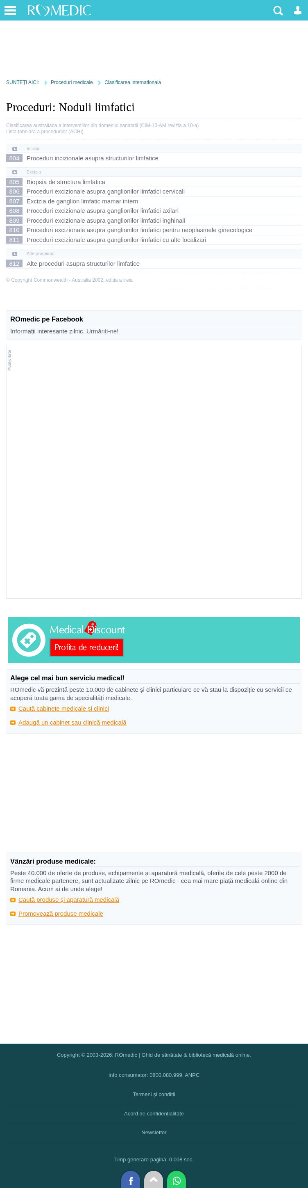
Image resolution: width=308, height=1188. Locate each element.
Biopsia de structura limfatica (66, 181)
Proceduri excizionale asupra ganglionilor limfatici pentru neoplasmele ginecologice (139, 229)
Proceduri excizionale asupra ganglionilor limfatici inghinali (106, 220)
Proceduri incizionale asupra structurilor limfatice (93, 158)
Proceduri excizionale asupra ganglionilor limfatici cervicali (106, 191)
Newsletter (153, 1132)
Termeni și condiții (154, 1094)
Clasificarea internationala (132, 82)
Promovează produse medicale (60, 913)
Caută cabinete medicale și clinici (63, 708)
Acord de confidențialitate (154, 1113)
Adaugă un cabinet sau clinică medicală (72, 722)
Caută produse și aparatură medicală (68, 899)
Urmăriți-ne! (102, 331)
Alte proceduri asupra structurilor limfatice (83, 263)
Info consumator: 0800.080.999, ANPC (154, 1075)
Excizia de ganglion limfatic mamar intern (82, 201)
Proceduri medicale (72, 82)
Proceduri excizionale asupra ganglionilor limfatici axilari (103, 210)
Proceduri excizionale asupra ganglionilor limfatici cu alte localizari (116, 239)
